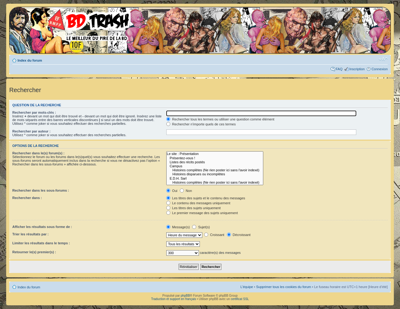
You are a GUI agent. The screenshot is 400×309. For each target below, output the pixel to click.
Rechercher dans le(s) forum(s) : (38, 153)
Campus (215, 166)
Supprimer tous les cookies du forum (283, 287)
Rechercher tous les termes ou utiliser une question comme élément (220, 119)
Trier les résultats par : (30, 234)
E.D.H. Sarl (215, 179)
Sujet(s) (201, 227)
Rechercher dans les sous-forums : (40, 190)
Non (186, 191)
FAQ (339, 69)
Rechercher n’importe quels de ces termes (201, 124)
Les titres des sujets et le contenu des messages (205, 198)
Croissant (214, 235)
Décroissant (239, 235)
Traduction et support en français (173, 299)
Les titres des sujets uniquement (193, 208)
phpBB (185, 295)
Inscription (357, 69)
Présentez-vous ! (215, 158)
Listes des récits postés (215, 162)
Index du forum (30, 60)
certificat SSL (240, 299)
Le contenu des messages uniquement (198, 203)
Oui (171, 191)
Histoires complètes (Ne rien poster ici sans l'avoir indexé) (215, 170)
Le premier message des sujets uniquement (202, 213)
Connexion (379, 69)
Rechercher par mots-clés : (34, 112)
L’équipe (246, 287)
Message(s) (178, 227)
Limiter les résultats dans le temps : (41, 243)
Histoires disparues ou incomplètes (215, 174)
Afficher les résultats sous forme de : (42, 227)
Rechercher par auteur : (31, 131)
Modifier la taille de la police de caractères (383, 59)
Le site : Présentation (215, 154)
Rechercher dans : (27, 198)
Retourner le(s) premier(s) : (34, 252)
